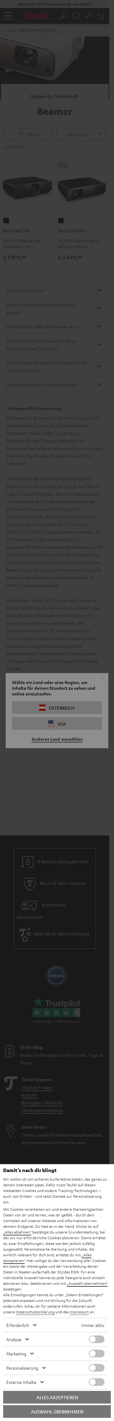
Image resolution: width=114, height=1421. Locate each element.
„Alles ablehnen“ (17, 1231)
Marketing (16, 1353)
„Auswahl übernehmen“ (87, 1283)
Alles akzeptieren (57, 1397)
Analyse (14, 1339)
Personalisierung (22, 1368)
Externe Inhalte (21, 1382)
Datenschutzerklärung (35, 1311)
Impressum (79, 1311)
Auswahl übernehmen (57, 1411)
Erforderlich (17, 1325)
